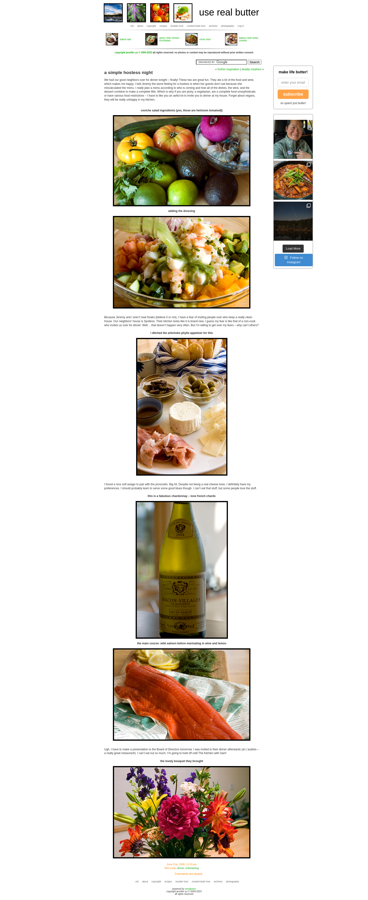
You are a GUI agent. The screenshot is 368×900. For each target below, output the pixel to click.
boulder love (177, 26)
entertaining (192, 868)
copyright (151, 26)
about (140, 26)
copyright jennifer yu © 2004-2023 (133, 52)
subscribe (293, 94)
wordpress (190, 889)
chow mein (205, 39)
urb (132, 26)
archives (213, 26)
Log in (241, 26)
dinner (180, 868)
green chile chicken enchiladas (169, 39)
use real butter (229, 12)
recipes (163, 26)
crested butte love (196, 26)
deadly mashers (251, 69)
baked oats (125, 39)
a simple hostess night (128, 72)
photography (227, 26)
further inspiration (228, 69)
